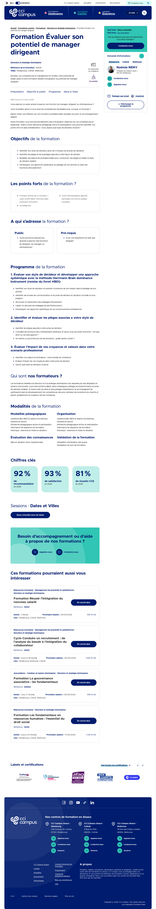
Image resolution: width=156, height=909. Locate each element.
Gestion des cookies (29, 896)
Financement (60, 870)
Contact (37, 869)
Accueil (13, 28)
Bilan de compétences (63, 880)
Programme (55, 92)
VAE (56, 884)
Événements (101, 3)
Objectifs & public (36, 92)
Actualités (87, 3)
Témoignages (39, 881)
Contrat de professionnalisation (62, 875)
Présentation (17, 92)
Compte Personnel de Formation (63, 865)
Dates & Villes (71, 92)
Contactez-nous (135, 3)
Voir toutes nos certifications (114, 765)
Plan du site (69, 896)
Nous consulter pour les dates (30, 515)
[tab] (125, 71)
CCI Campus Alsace (71, 3)
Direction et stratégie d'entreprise (61, 28)
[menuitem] (71, 3)
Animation (22, 3)
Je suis (132, 13)
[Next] (142, 765)
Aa (12, 3)
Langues (108, 13)
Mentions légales (51, 896)
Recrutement (115, 3)
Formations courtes (26, 28)
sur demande (123, 33)
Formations (55, 13)
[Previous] (137, 765)
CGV (12, 896)
